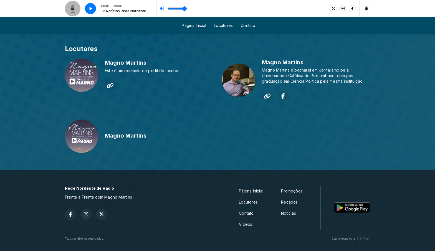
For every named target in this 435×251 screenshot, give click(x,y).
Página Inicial (194, 25)
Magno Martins (125, 62)
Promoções (292, 191)
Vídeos (245, 224)
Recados (289, 202)
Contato (248, 25)
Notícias (288, 213)
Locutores (223, 25)
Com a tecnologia (351, 238)
